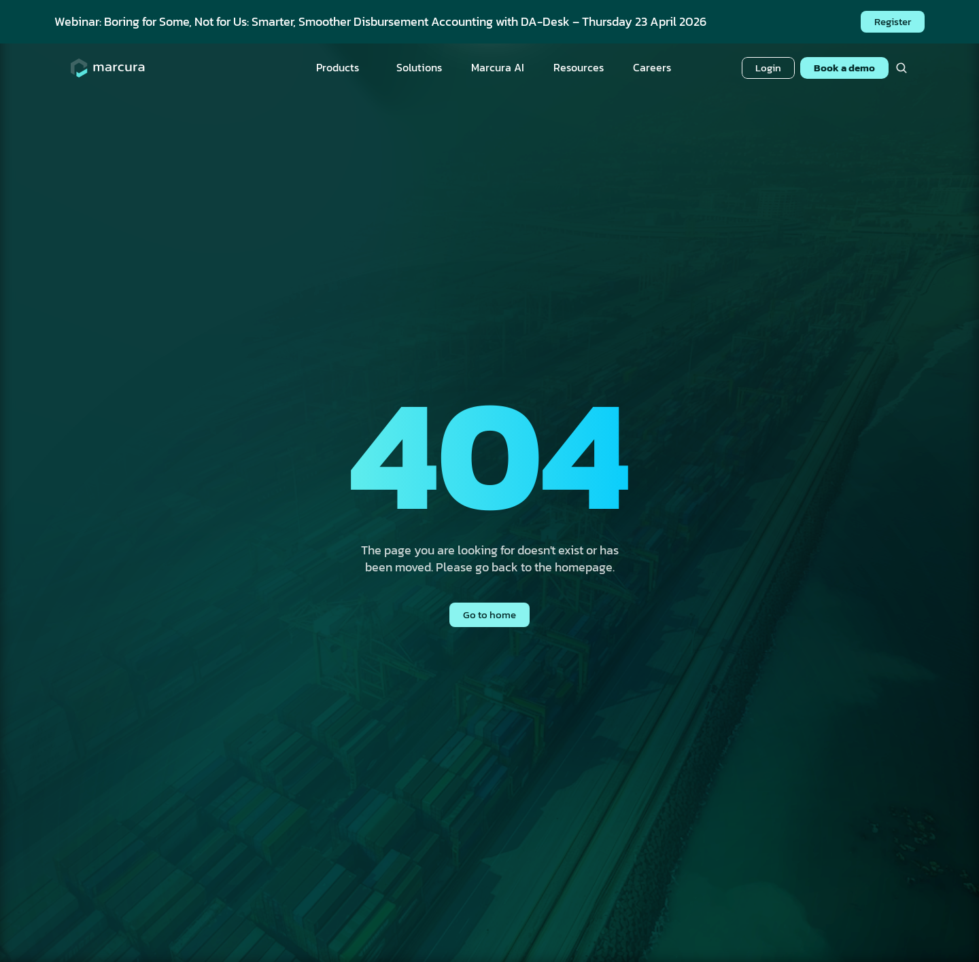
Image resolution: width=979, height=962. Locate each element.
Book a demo (844, 67)
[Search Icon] (901, 68)
